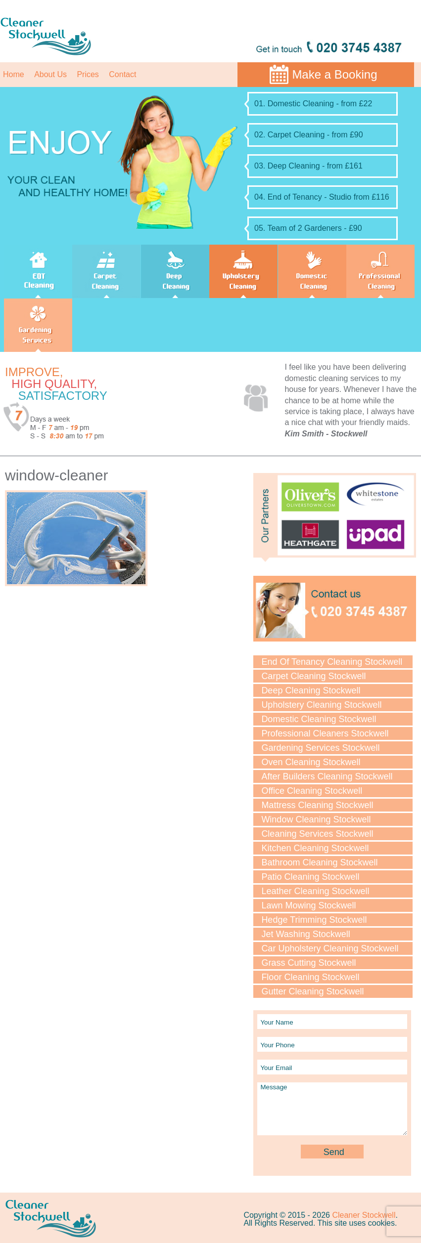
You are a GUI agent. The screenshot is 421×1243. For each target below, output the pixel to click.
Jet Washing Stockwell (305, 934)
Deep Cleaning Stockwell (310, 690)
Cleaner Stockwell (363, 1215)
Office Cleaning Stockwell (311, 791)
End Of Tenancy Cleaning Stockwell (331, 662)
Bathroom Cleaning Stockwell (319, 862)
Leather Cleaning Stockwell (315, 891)
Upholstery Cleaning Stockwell (321, 705)
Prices (87, 74)
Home (13, 74)
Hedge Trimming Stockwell (314, 920)
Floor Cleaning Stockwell (310, 977)
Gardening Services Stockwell (320, 748)
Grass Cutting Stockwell (308, 963)
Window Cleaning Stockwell (316, 819)
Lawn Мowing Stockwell (308, 905)
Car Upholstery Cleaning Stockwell (329, 948)
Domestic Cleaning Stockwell (318, 719)
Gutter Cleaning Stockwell (312, 991)
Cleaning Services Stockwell (317, 834)
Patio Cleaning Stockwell (310, 877)
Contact (122, 74)
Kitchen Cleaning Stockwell (315, 848)
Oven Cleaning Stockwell (310, 762)
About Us (50, 74)
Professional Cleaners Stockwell (324, 733)
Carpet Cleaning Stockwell (313, 676)
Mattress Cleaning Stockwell (317, 805)
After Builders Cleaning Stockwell (326, 776)
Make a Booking (334, 74)
